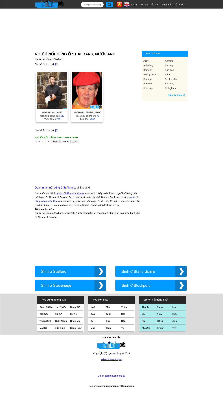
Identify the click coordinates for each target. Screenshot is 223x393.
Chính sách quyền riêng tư (111, 375)
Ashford (169, 60)
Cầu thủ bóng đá (52, 116)
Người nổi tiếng (43, 59)
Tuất (108, 314)
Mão (93, 328)
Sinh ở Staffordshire (138, 271)
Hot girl (144, 4)
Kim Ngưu (60, 307)
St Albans (58, 59)
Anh (174, 321)
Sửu (108, 321)
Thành (145, 307)
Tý (92, 321)
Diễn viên (154, 4)
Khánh (160, 328)
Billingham (170, 88)
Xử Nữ (73, 314)
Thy (174, 328)
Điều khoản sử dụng (111, 359)
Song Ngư (75, 328)
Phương (146, 328)
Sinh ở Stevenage (56, 285)
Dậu (93, 314)
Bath (167, 74)
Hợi (123, 314)
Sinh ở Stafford (53, 271)
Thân (124, 307)
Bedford (147, 79)
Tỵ (122, 328)
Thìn (108, 328)
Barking (169, 65)
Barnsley (147, 70)
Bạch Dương (46, 307)
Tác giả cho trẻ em (87, 116)
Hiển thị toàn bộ (176, 95)
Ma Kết (43, 328)
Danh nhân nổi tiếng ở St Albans (55, 187)
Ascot (146, 60)
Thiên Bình (45, 321)
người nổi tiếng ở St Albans (70, 193)
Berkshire (148, 83)
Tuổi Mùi (87, 119)
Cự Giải (43, 314)
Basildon (169, 70)
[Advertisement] (108, 29)
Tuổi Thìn (52, 119)
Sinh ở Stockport (136, 285)
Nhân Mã (75, 321)
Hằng (160, 321)
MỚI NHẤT (179, 4)
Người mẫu (166, 4)
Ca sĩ (134, 4)
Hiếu (174, 314)
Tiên (159, 314)
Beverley (169, 83)
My (143, 314)
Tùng (160, 307)
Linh (174, 307)
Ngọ (93, 307)
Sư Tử (58, 314)
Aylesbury (148, 65)
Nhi (143, 321)
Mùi (108, 307)
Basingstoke (149, 74)
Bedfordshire (171, 79)
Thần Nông (61, 321)
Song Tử (75, 307)
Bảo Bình (60, 328)
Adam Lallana (52, 112)
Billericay (148, 88)
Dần (123, 321)
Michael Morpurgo (87, 112)
